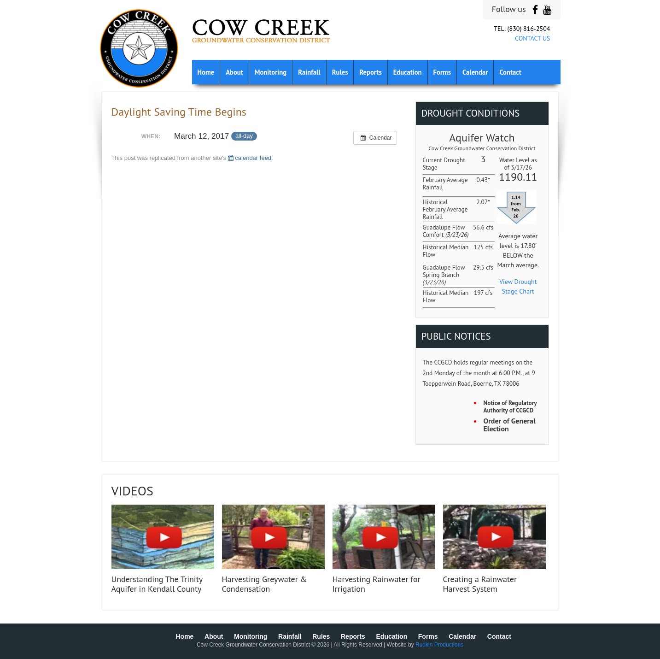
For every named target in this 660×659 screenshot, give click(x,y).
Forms (442, 72)
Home (206, 72)
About (234, 72)
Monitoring (270, 72)
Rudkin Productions (439, 644)
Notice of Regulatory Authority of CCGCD (510, 406)
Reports (370, 72)
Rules (340, 72)
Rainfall (309, 72)
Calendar (475, 72)
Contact (510, 72)
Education (407, 72)
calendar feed (249, 157)
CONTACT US (532, 38)
